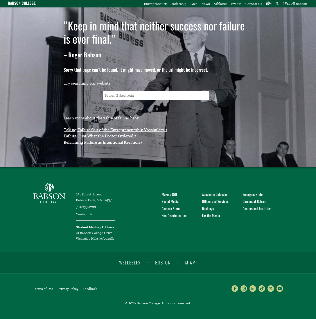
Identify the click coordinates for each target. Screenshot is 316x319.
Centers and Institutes (257, 208)
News (205, 4)
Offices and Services (215, 201)
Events (236, 4)
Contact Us (253, 4)
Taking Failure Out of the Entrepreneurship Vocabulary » (115, 129)
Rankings (208, 208)
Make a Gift (169, 194)
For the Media (211, 215)
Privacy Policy (67, 289)
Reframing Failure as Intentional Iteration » (103, 142)
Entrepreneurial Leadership (165, 4)
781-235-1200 (86, 207)
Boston (163, 262)
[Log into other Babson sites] (268, 3)
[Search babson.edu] (277, 3)
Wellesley (130, 262)
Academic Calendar (214, 194)
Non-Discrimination (174, 215)
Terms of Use (43, 289)
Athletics (220, 4)
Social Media (170, 201)
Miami (191, 262)
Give (193, 4)
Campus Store (171, 208)
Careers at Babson (254, 201)
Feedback (90, 289)
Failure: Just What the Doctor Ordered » (100, 135)
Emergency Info (253, 194)
